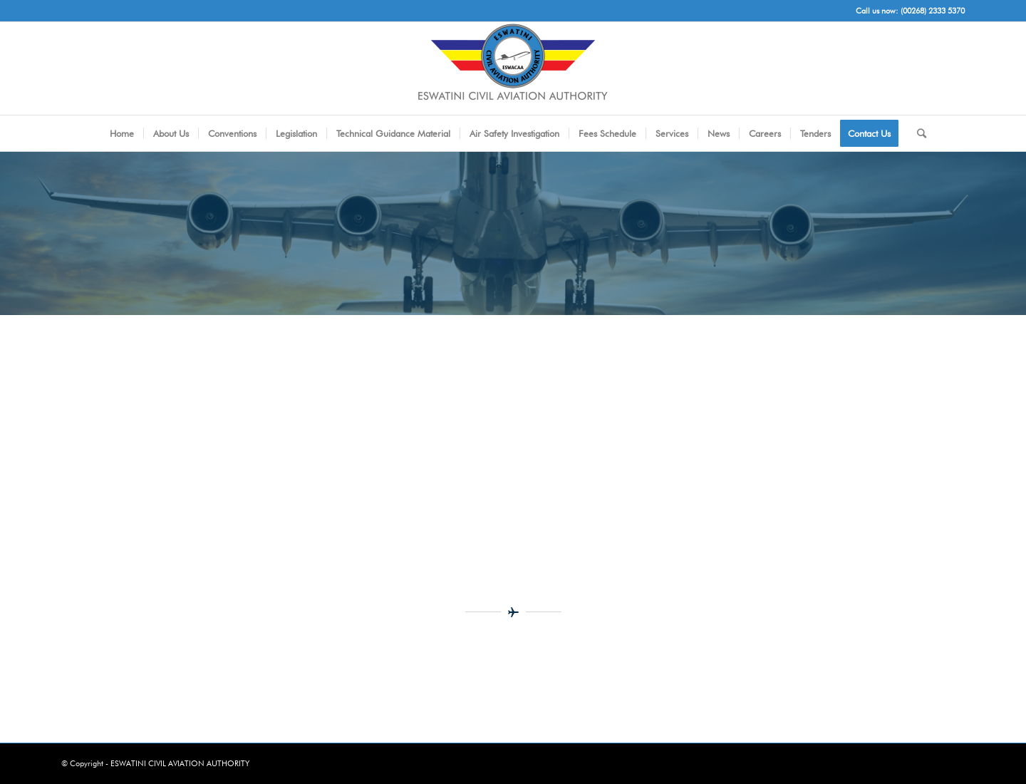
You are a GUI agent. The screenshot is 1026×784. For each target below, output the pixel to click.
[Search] (917, 133)
